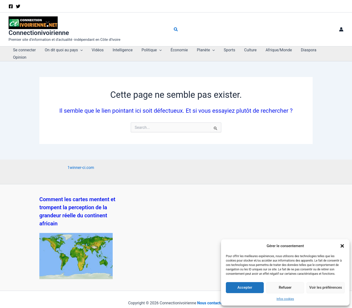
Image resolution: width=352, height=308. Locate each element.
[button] (342, 245)
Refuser (285, 287)
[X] (18, 6)
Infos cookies (285, 299)
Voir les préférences (325, 287)
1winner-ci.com (80, 160)
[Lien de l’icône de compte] (341, 29)
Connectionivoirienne (39, 32)
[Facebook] (11, 6)
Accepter (244, 287)
